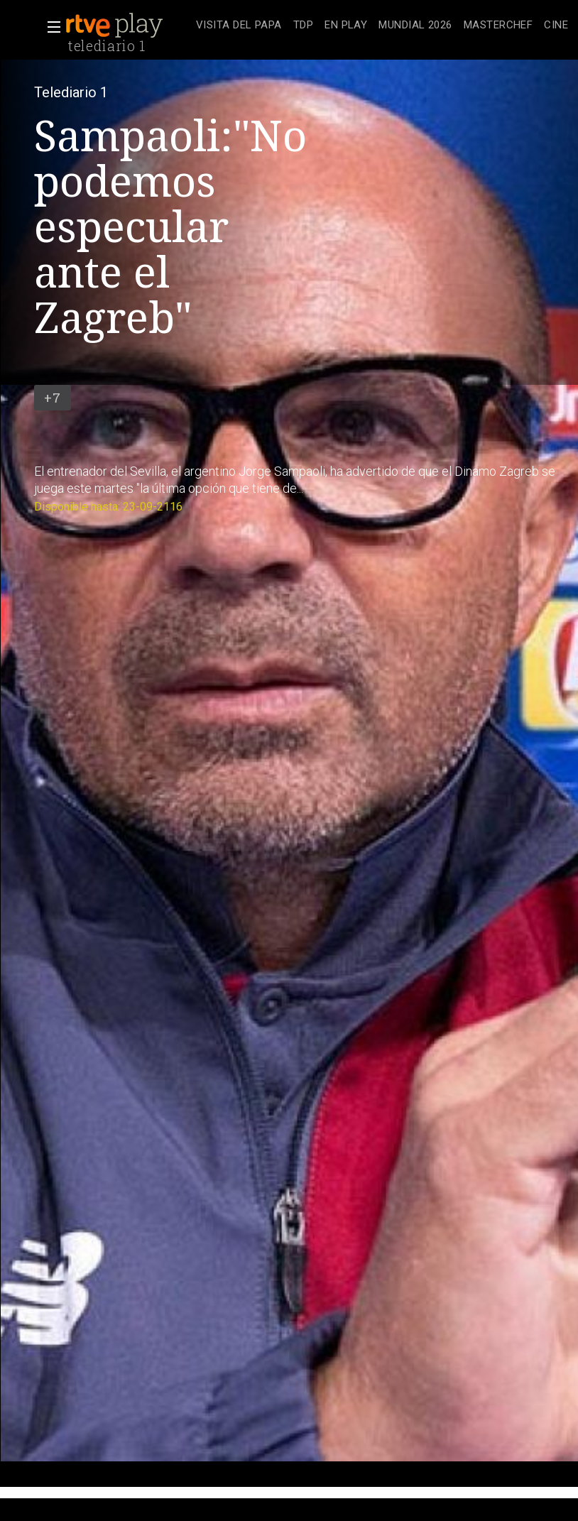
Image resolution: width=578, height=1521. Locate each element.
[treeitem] (239, 26)
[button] (49, 27)
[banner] (127, 25)
